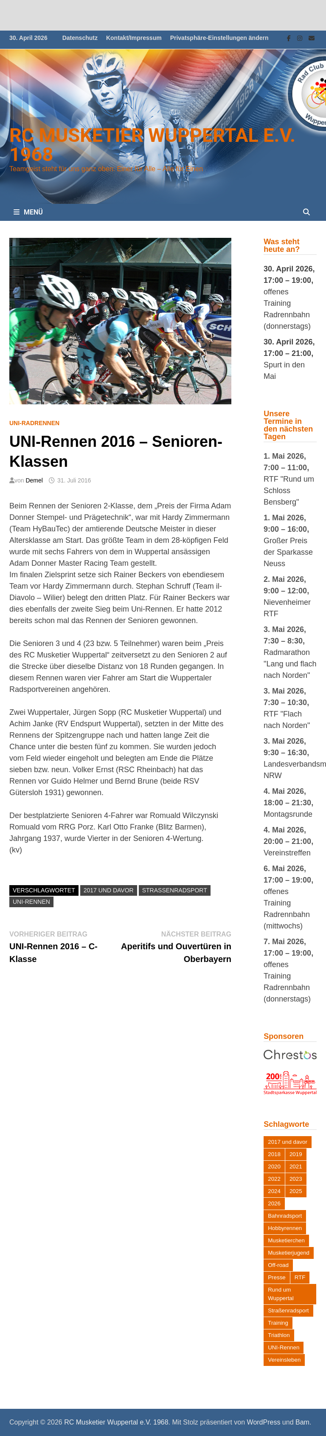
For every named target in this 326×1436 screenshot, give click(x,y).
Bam (302, 1422)
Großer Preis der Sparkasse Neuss (288, 552)
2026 (274, 1203)
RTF (300, 1277)
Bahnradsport (285, 1216)
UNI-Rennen (31, 901)
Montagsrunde (288, 814)
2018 (274, 1154)
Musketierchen (286, 1240)
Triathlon (278, 1335)
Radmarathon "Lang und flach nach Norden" (290, 664)
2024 (274, 1191)
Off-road (278, 1265)
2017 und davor (109, 890)
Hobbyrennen (285, 1228)
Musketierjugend (288, 1253)
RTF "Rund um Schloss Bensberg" (289, 490)
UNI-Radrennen (34, 423)
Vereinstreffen (287, 853)
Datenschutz (80, 37)
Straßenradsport (174, 890)
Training (278, 1323)
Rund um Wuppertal (281, 1293)
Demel (33, 480)
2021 (295, 1166)
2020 (274, 1166)
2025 (295, 1191)
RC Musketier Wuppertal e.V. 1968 (152, 145)
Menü (28, 212)
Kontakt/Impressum (134, 37)
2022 (274, 1179)
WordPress (264, 1422)
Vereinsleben (284, 1360)
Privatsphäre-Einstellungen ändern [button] (219, 37)
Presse (276, 1277)
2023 (295, 1179)
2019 (295, 1154)
